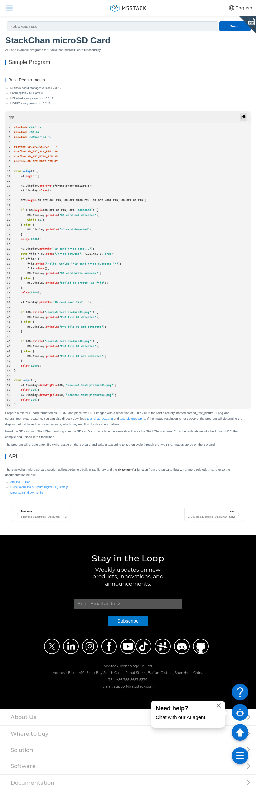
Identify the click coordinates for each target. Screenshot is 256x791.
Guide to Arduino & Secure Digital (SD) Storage (39, 487)
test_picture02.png (132, 418)
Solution (22, 750)
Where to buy (29, 733)
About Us (23, 717)
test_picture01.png (100, 418)
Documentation (32, 782)
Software (23, 766)
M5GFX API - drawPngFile (26, 492)
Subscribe (128, 621)
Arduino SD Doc (20, 482)
